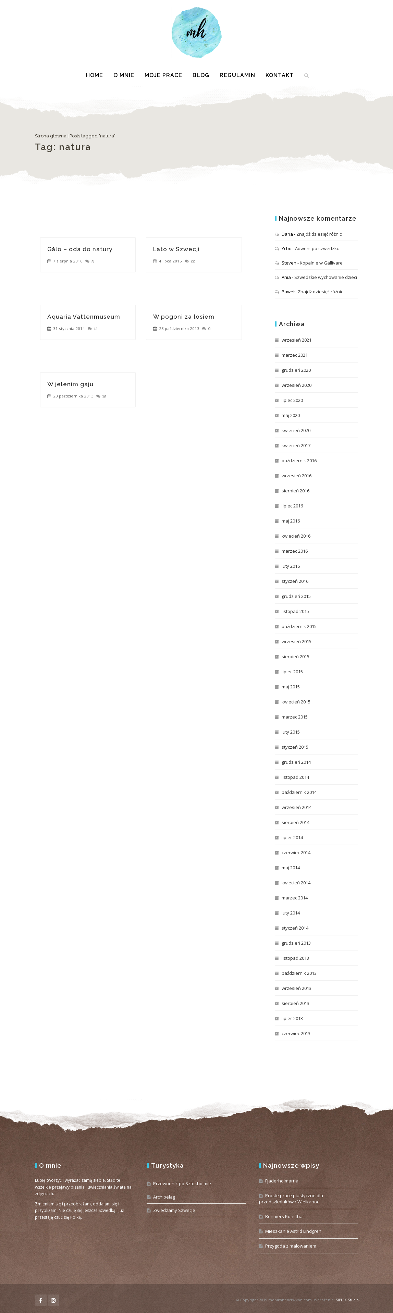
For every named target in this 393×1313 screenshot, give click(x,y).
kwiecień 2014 (296, 883)
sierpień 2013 (295, 1003)
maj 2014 (291, 867)
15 (104, 396)
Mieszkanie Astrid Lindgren (293, 1231)
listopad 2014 (295, 777)
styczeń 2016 (295, 581)
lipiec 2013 (292, 1018)
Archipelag (164, 1197)
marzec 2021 (295, 355)
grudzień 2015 (296, 596)
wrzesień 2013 (296, 988)
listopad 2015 (295, 611)
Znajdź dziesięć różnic (319, 234)
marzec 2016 (295, 551)
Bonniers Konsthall (285, 1216)
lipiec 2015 (292, 671)
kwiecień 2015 (296, 702)
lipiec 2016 (292, 506)
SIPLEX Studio (347, 1300)
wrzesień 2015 (296, 641)
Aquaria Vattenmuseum (83, 316)
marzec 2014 (295, 898)
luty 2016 (291, 566)
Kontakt (280, 75)
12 (96, 328)
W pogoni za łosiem (183, 316)
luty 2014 (291, 913)
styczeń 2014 (295, 928)
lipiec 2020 (292, 400)
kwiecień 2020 (296, 430)
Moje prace (163, 75)
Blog (201, 75)
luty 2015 (291, 732)
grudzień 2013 (296, 943)
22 (193, 261)
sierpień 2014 (295, 822)
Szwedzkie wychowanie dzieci (325, 277)
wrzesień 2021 (296, 340)
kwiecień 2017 (296, 445)
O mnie (123, 75)
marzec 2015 (295, 717)
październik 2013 (299, 973)
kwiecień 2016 (296, 536)
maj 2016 (291, 521)
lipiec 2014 (292, 837)
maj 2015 (291, 687)
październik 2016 (299, 460)
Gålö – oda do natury (79, 249)
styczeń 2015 (295, 747)
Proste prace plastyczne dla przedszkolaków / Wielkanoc (291, 1198)
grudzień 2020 (296, 370)
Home (94, 75)
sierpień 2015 (295, 656)
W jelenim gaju (70, 384)
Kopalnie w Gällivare (321, 263)
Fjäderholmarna (281, 1181)
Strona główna (50, 135)
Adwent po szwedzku (317, 248)
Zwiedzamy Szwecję (174, 1210)
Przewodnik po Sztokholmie (182, 1183)
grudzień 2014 (296, 762)
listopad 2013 (295, 958)
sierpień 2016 (295, 491)
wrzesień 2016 (296, 476)
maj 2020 (291, 415)
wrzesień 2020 (296, 385)
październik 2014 (299, 792)
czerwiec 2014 (296, 852)
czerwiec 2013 (296, 1033)
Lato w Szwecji (176, 249)
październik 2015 (299, 626)
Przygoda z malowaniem (290, 1246)
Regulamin (237, 75)
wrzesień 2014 (296, 807)
